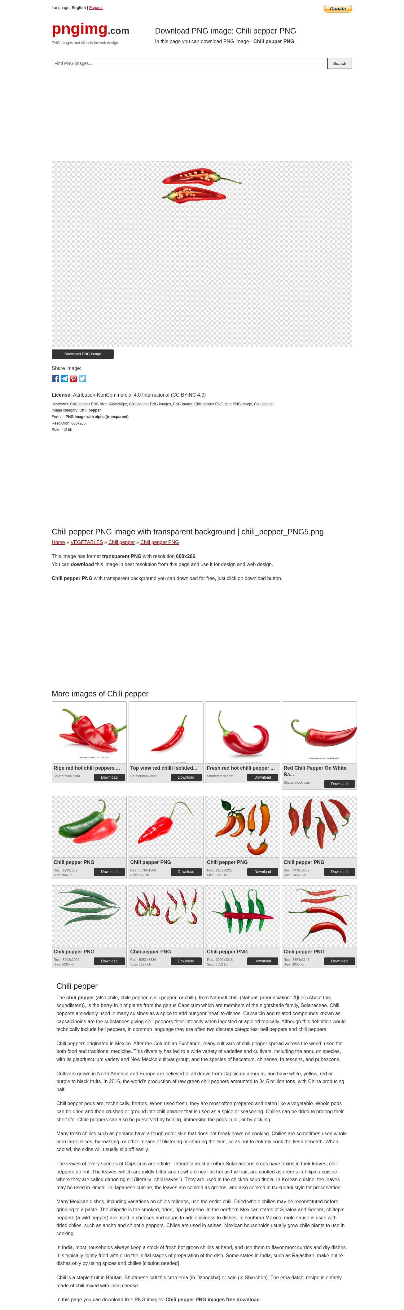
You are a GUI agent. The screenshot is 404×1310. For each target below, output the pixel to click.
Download (109, 777)
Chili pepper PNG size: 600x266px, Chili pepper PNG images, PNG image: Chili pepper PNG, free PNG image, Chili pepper (172, 404)
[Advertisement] (202, 117)
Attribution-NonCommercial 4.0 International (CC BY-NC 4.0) (139, 395)
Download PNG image (82, 354)
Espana (96, 7)
